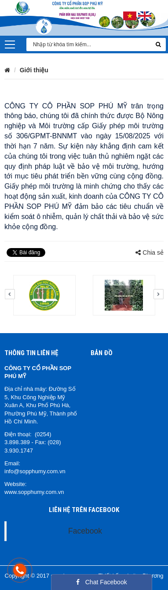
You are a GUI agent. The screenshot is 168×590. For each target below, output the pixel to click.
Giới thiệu (34, 70)
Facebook (85, 531)
